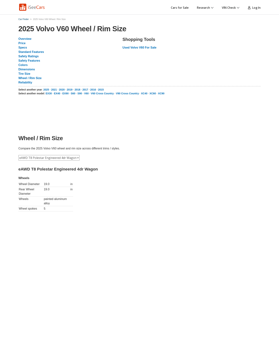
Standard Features (31, 51)
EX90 (65, 93)
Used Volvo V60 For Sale (139, 47)
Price (21, 43)
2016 (93, 89)
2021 (54, 89)
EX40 (57, 93)
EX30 (49, 93)
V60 (86, 93)
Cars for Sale (180, 8)
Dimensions (26, 69)
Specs (22, 47)
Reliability (25, 82)
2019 (69, 89)
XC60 (153, 93)
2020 (62, 89)
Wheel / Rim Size (30, 78)
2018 (77, 89)
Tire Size (24, 73)
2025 (46, 89)
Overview (24, 38)
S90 (79, 93)
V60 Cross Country (102, 93)
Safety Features (29, 60)
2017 (85, 89)
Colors (23, 65)
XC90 (161, 93)
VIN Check (230, 8)
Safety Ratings (28, 56)
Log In (254, 8)
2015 (101, 89)
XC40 (144, 93)
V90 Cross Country (127, 93)
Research (205, 8)
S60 (73, 93)
